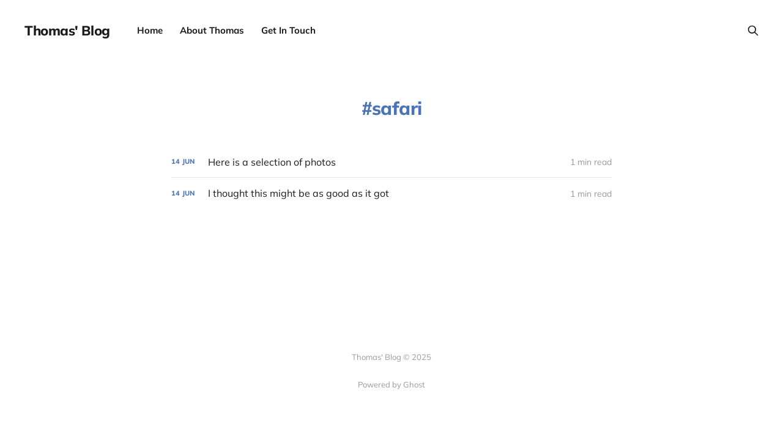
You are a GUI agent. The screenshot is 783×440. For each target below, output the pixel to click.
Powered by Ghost (391, 384)
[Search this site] (753, 30)
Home (150, 30)
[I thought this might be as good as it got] (391, 193)
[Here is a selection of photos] (391, 162)
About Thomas (212, 30)
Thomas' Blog (67, 30)
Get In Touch (288, 30)
